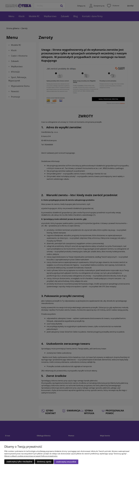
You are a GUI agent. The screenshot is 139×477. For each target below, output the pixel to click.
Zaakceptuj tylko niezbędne (19, 462)
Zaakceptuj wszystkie (66, 462)
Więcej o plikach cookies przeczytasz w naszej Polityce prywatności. (31, 456)
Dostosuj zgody (44, 462)
